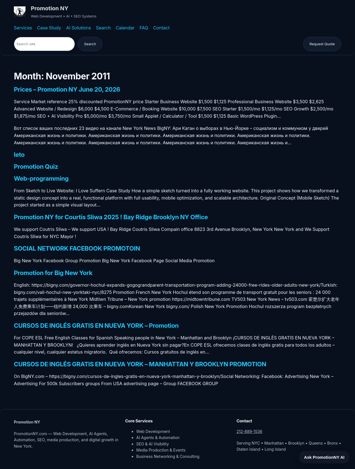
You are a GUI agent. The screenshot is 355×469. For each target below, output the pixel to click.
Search (103, 28)
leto (19, 155)
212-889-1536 (249, 431)
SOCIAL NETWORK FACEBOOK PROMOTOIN (77, 248)
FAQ (144, 28)
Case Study (49, 28)
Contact (161, 28)
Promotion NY (49, 8)
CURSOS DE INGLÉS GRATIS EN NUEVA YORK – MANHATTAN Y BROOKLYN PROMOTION (140, 364)
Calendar (125, 28)
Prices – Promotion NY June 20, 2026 (67, 89)
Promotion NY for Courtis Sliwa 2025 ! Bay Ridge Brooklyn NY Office (111, 217)
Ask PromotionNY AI (324, 457)
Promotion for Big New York (53, 273)
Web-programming (41, 178)
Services (23, 28)
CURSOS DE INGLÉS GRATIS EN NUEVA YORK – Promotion (96, 325)
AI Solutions (78, 28)
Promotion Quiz (36, 166)
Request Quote (322, 44)
